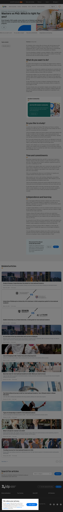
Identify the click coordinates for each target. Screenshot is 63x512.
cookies (8, 503)
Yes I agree (32, 504)
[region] (20, 504)
